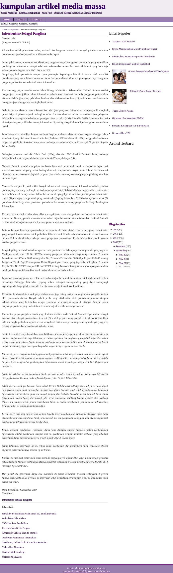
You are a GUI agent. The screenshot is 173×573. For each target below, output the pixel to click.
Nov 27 (122, 263)
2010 (115, 238)
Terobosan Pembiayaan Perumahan (19, 537)
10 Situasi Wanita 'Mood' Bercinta (145, 91)
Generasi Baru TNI (121, 133)
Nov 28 (122, 259)
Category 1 (13, 24)
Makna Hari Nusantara (13, 547)
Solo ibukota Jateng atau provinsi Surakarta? (133, 56)
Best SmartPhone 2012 (99, 571)
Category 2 (23, 24)
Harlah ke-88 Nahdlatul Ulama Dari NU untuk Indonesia (29, 513)
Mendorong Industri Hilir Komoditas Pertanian (24, 542)
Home (6, 19)
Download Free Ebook (74, 571)
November (121, 250)
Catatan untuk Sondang (13, 552)
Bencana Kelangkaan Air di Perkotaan (130, 125)
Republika (14, 30)
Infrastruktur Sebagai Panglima (17, 499)
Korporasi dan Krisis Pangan (16, 528)
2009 (115, 242)
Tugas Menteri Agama (122, 110)
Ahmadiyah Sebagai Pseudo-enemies (20, 532)
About (21, 19)
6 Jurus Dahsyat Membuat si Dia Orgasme (149, 71)
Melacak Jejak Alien (12, 556)
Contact (36, 19)
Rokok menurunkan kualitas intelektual (131, 64)
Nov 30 (122, 254)
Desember (121, 246)
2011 (115, 233)
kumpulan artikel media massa (90, 568)
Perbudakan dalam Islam (14, 518)
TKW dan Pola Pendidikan (15, 523)
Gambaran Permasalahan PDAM (127, 118)
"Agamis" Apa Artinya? (123, 41)
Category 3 (33, 24)
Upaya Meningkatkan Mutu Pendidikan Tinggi (134, 49)
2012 (115, 229)
